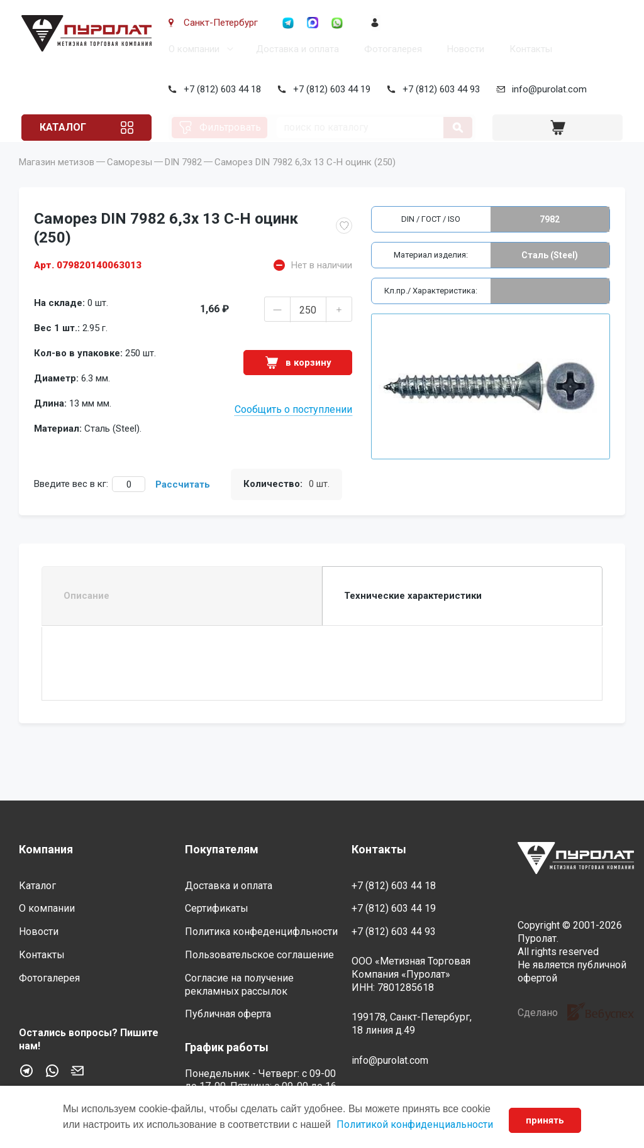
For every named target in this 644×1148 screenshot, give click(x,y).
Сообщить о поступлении (293, 427)
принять (544, 1120)
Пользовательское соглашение (259, 955)
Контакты (528, 49)
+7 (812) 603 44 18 (219, 89)
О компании (191, 49)
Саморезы (129, 179)
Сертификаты (216, 909)
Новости (463, 49)
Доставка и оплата (294, 49)
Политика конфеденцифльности (261, 932)
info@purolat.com (546, 89)
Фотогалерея (390, 49)
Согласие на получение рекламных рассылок (239, 984)
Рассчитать (182, 502)
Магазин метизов (56, 179)
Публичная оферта (228, 1014)
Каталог (65, 127)
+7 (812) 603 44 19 (329, 89)
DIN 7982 (183, 179)
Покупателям (221, 849)
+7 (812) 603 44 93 (438, 89)
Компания (46, 849)
